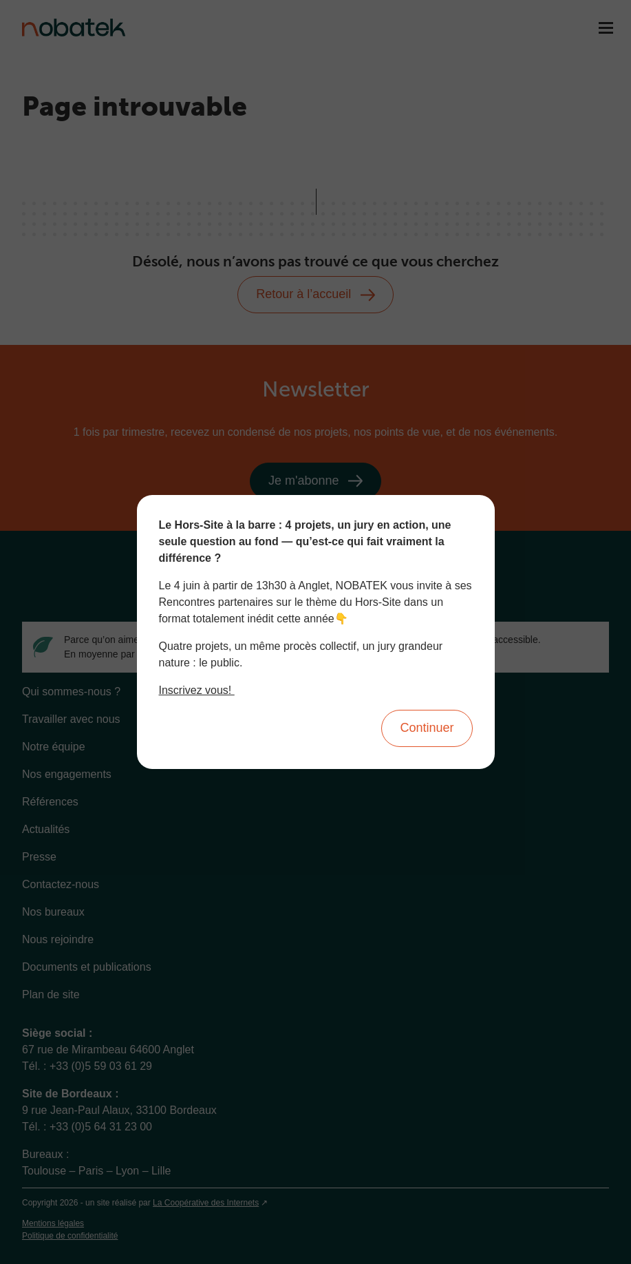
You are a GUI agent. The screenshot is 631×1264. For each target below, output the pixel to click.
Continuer (426, 728)
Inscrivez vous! (197, 690)
